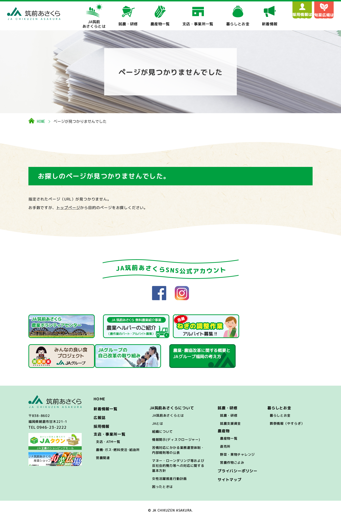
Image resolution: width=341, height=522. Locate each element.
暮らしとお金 (280, 417)
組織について (162, 433)
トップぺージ (68, 207)
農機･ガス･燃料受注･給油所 (118, 452)
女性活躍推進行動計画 (169, 480)
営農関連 (103, 460)
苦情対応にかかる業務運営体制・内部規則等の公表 (178, 452)
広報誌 (99, 419)
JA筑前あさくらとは (168, 417)
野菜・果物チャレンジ (237, 456)
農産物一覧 (229, 440)
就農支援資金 (230, 425)
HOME (41, 121)
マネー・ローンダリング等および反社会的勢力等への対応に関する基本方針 (178, 467)
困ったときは (162, 488)
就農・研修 (229, 417)
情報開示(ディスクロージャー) (176, 441)
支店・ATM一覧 (108, 444)
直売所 (225, 448)
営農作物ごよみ (232, 464)
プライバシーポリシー (237, 473)
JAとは (157, 425)
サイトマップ (230, 481)
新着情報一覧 (105, 411)
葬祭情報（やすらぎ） (287, 425)
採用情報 (101, 428)
